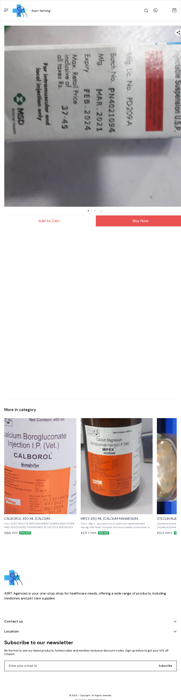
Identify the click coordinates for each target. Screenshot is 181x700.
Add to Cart (49, 220)
